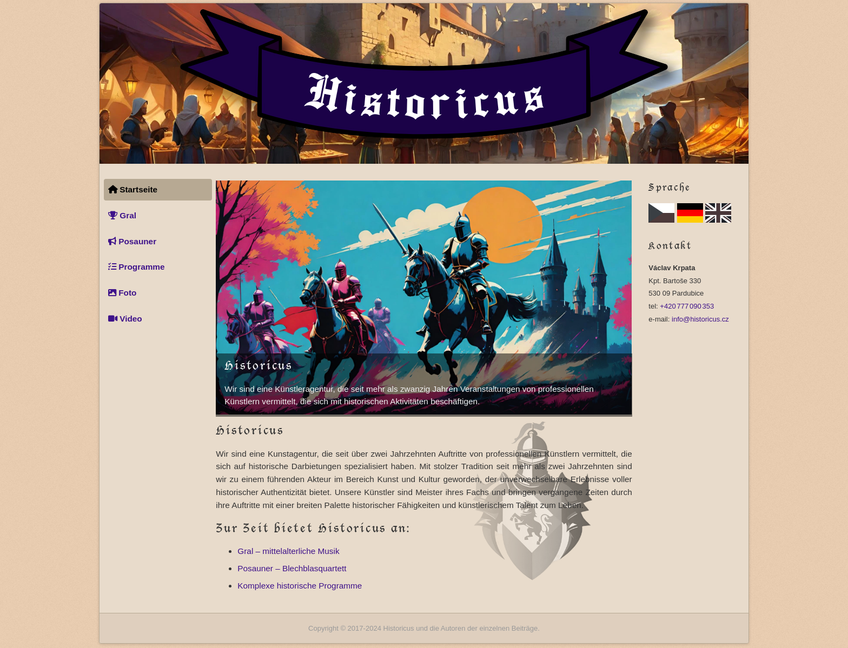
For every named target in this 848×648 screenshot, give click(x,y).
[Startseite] (424, 83)
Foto (122, 292)
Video (125, 318)
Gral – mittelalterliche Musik (288, 551)
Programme (136, 266)
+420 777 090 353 (687, 306)
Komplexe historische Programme (299, 585)
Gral (122, 215)
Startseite (132, 189)
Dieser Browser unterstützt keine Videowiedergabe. (424, 298)
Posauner (132, 241)
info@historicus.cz (700, 319)
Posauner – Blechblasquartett (291, 568)
